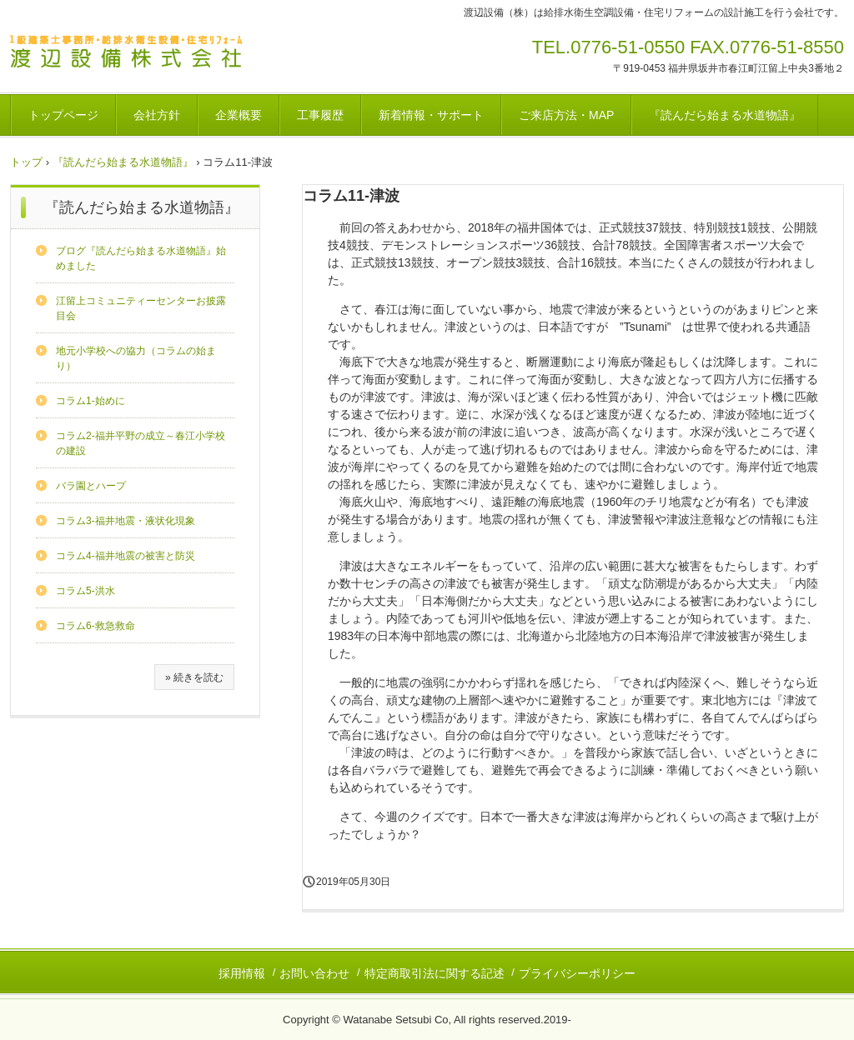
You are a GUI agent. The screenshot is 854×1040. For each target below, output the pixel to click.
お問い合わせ (314, 973)
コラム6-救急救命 (95, 626)
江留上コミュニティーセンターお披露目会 (141, 308)
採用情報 (242, 973)
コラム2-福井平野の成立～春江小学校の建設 (140, 443)
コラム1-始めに (90, 401)
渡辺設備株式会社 (132, 54)
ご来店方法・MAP (566, 115)
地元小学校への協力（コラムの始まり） (136, 358)
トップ (26, 162)
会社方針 (156, 115)
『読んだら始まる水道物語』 (725, 115)
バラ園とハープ (91, 486)
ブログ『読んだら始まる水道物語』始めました (141, 258)
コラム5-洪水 (85, 591)
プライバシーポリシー (577, 973)
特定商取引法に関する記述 (434, 973)
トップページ (63, 115)
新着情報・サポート (431, 115)
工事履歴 (320, 115)
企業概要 (238, 115)
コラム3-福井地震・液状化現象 (125, 521)
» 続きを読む (194, 677)
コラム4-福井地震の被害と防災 (125, 556)
